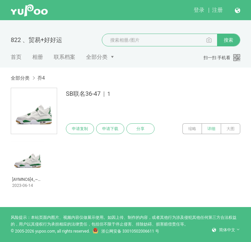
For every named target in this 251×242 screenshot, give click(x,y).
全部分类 (97, 57)
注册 (217, 10)
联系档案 (64, 57)
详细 (211, 128)
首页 (16, 57)
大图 (230, 128)
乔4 (41, 78)
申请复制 (80, 128)
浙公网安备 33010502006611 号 (125, 231)
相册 (37, 57)
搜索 (228, 40)
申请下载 (110, 128)
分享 (140, 128)
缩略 (192, 128)
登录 (199, 10)
